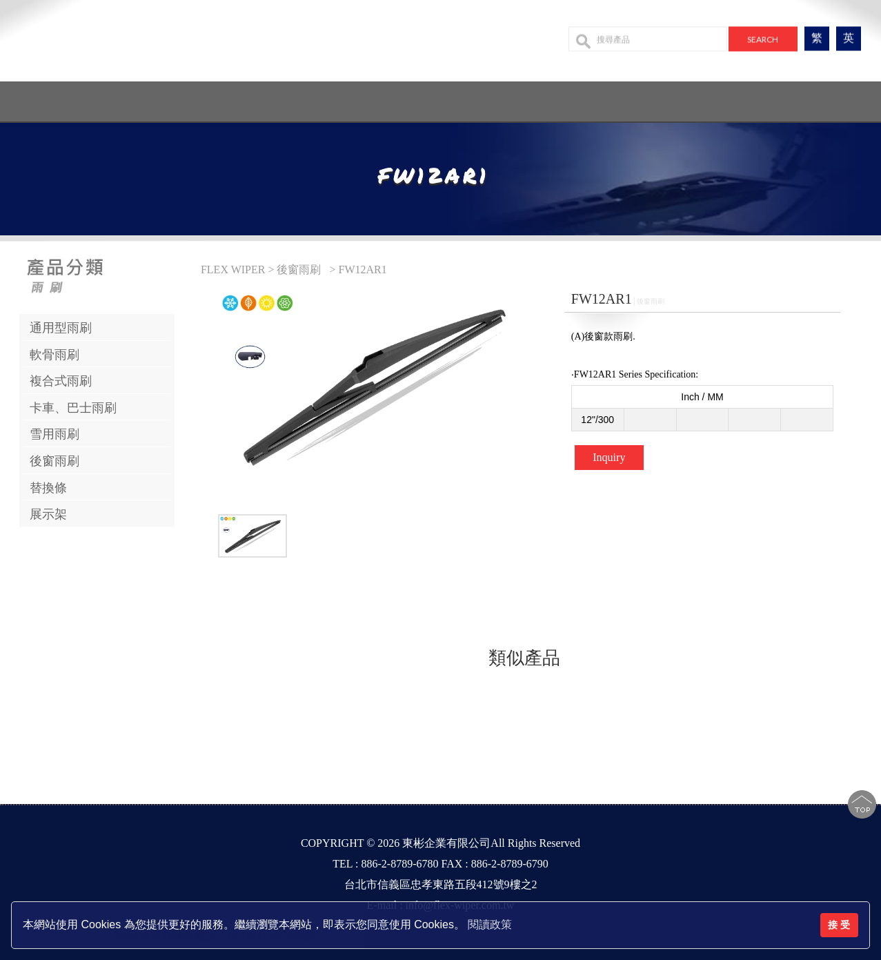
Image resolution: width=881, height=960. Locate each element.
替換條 (48, 488)
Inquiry (609, 457)
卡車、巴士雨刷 (73, 408)
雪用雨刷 (54, 434)
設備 (539, 97)
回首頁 (280, 97)
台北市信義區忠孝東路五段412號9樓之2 (440, 884)
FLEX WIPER (234, 269)
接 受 (839, 924)
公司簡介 (341, 97)
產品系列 (409, 97)
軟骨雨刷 (54, 355)
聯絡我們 (594, 97)
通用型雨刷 (61, 328)
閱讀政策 (490, 924)
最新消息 (485, 97)
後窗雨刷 (54, 461)
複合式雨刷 (61, 381)
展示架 (48, 514)
